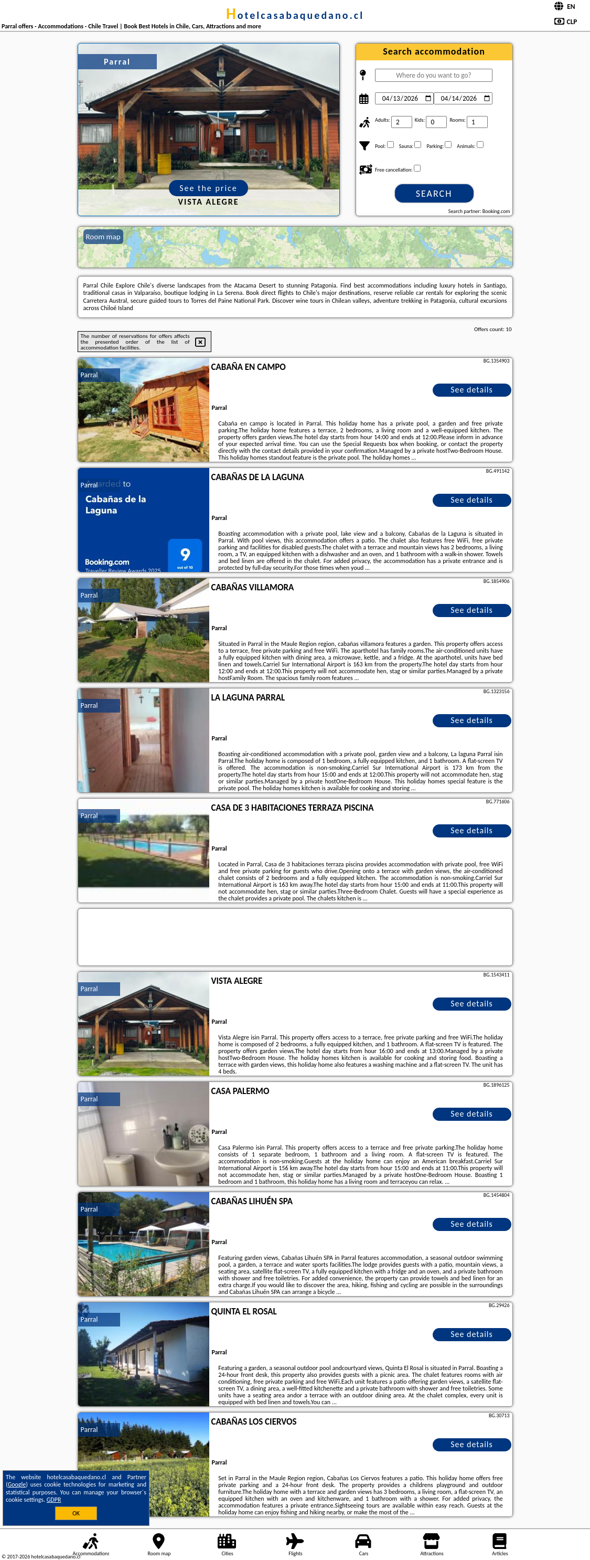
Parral (89, 374)
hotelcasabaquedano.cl (295, 15)
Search (434, 193)
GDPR (54, 1499)
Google (17, 1484)
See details (471, 390)
